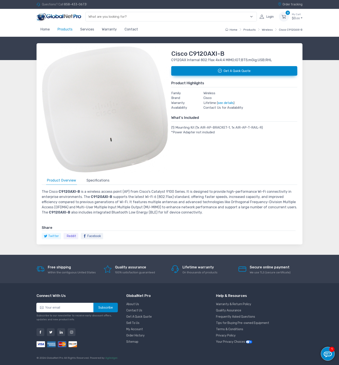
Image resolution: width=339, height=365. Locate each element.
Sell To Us (132, 323)
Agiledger (111, 357)
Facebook (92, 236)
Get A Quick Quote (139, 317)
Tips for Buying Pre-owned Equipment (242, 323)
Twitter (51, 236)
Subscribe (105, 307)
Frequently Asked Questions (235, 317)
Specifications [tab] (97, 180)
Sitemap (132, 342)
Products (65, 29)
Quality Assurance (228, 310)
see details (225, 103)
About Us (132, 304)
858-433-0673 (75, 4)
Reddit (71, 236)
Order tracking (290, 4)
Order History (135, 335)
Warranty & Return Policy (233, 304)
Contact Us (134, 310)
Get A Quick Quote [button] (234, 71)
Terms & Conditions (229, 329)
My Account (134, 329)
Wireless (267, 29)
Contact (131, 29)
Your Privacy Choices (234, 342)
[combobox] (168, 16)
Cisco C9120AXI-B (290, 29)
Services (87, 29)
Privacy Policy (226, 335)
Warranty (109, 29)
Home (45, 29)
